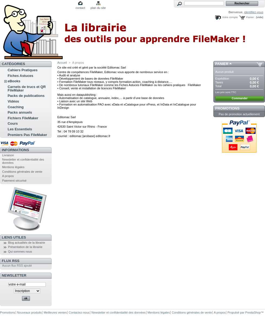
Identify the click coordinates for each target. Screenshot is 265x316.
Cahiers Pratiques (23, 70)
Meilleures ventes (55, 312)
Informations (15, 150)
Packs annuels (20, 112)
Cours (13, 123)
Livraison (8, 155)
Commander (239, 98)
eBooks (14, 81)
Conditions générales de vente (22, 171)
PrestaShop (253, 312)
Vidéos (13, 101)
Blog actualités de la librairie (26, 242)
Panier (221, 64)
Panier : (250, 17)
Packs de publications (26, 96)
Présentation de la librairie (25, 247)
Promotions (227, 108)
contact (80, 7)
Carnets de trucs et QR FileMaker (27, 88)
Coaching (16, 107)
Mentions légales (13, 167)
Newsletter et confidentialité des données (118, 312)
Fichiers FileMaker (23, 118)
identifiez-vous (253, 12)
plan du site (98, 7)
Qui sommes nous (20, 251)
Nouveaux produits (29, 312)
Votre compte (230, 17)
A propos (8, 176)
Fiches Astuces (20, 76)
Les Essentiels (20, 129)
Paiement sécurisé (14, 180)
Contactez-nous (79, 312)
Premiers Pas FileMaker (27, 135)
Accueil (62, 62)
